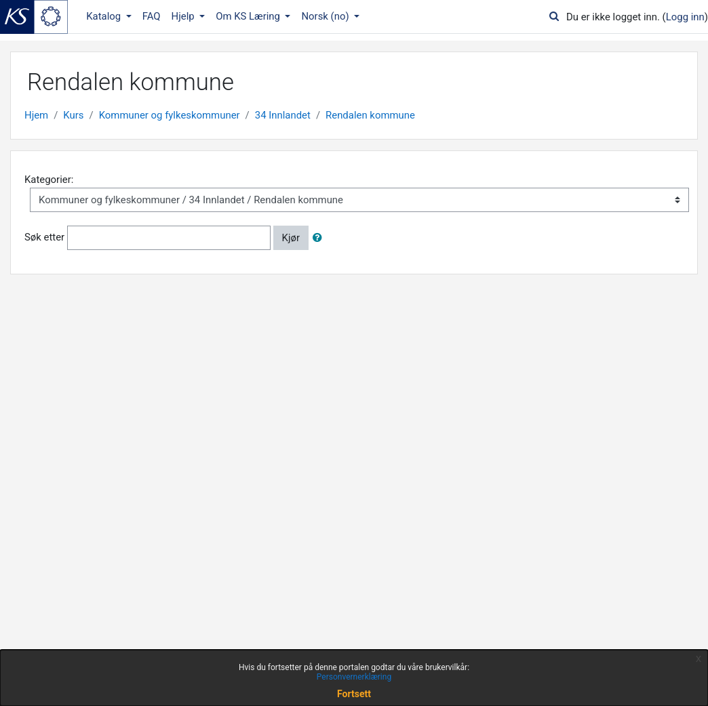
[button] (320, 238)
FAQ (151, 16)
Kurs (73, 115)
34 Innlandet (283, 115)
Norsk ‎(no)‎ (326, 16)
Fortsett (354, 693)
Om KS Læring (249, 16)
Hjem (36, 115)
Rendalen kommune (370, 115)
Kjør (291, 238)
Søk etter (44, 237)
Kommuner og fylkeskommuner (169, 115)
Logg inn (685, 17)
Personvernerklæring (354, 677)
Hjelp (184, 16)
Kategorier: (48, 179)
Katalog (104, 16)
